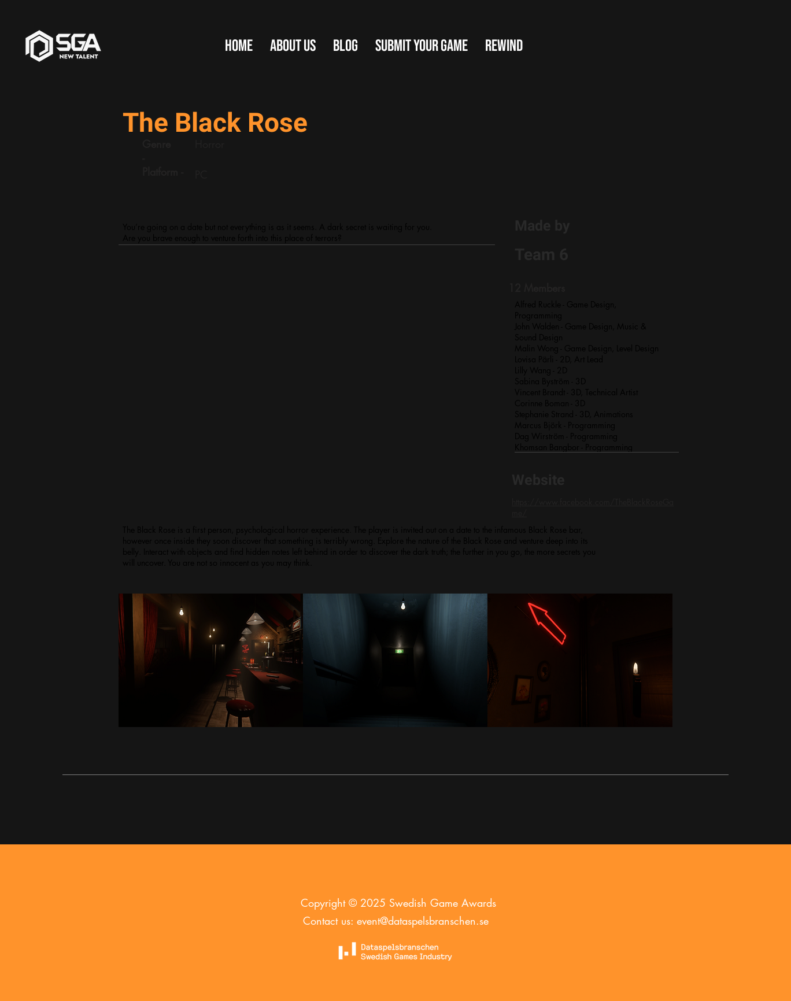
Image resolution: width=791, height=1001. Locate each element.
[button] (421, 46)
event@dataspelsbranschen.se (423, 921)
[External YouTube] (305, 374)
